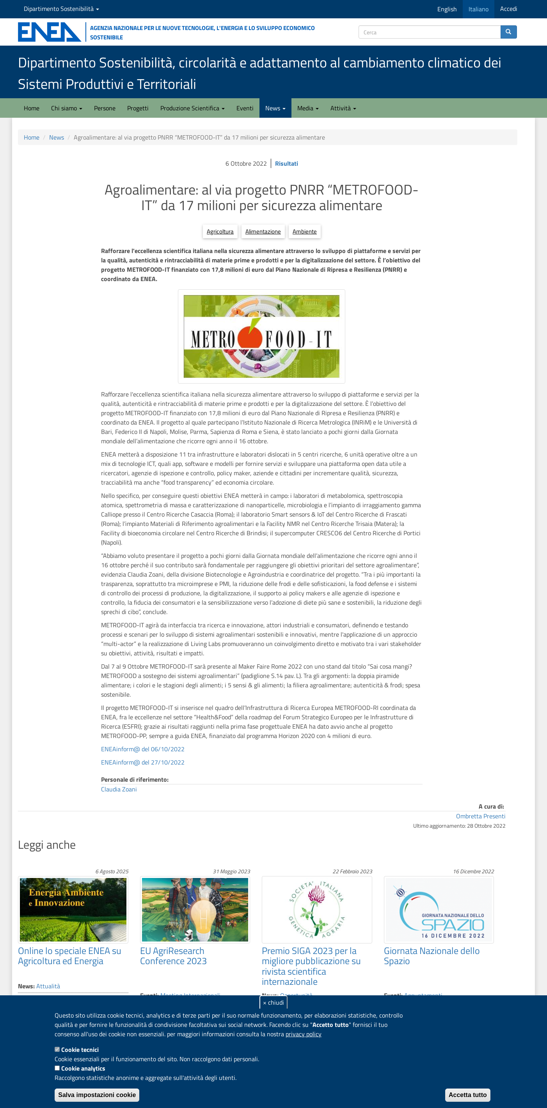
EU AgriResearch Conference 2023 (173, 955)
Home (31, 108)
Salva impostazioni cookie (97, 1095)
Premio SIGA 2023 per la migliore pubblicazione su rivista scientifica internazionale (311, 965)
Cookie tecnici (80, 1049)
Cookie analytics (83, 1068)
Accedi (508, 8)
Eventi (245, 108)
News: (26, 986)
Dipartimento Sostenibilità (61, 8)
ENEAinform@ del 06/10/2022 (143, 749)
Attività (343, 108)
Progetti (138, 108)
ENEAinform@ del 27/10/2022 (143, 762)
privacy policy (303, 1034)
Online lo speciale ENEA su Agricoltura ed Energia (69, 955)
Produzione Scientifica (192, 108)
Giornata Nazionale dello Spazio (432, 955)
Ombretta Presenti (481, 816)
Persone (104, 108)
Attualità (48, 986)
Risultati (286, 163)
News (275, 108)
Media (308, 108)
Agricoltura (220, 231)
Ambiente (305, 231)
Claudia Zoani (119, 789)
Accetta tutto (468, 1095)
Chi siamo (66, 108)
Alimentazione (263, 231)
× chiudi (273, 1002)
